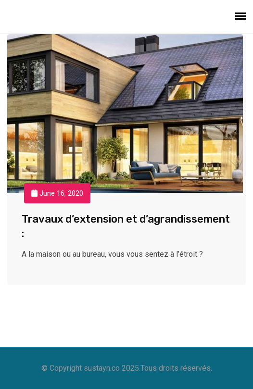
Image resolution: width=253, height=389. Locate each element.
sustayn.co (102, 368)
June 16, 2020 (57, 193)
